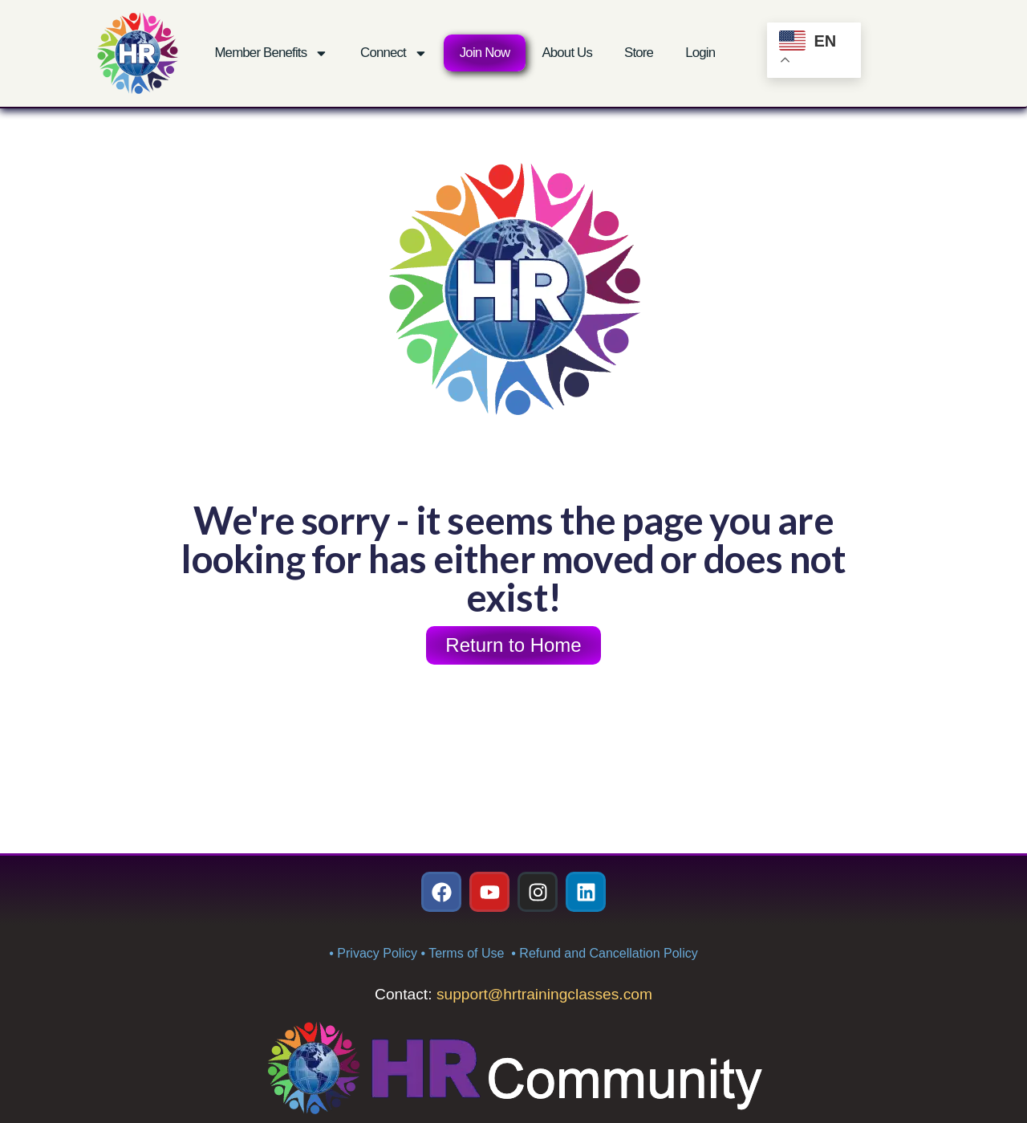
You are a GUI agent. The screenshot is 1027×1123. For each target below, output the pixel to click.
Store (638, 52)
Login (700, 52)
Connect (394, 53)
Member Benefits (271, 53)
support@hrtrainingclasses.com (544, 994)
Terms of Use (468, 953)
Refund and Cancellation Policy (608, 953)
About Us (567, 52)
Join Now (485, 52)
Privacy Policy (377, 953)
